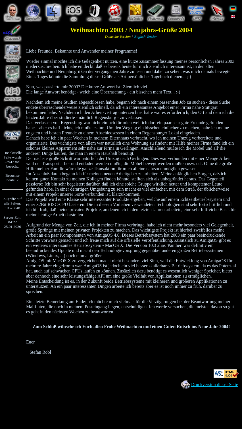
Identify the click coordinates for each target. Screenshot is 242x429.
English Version (146, 36)
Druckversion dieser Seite (214, 384)
